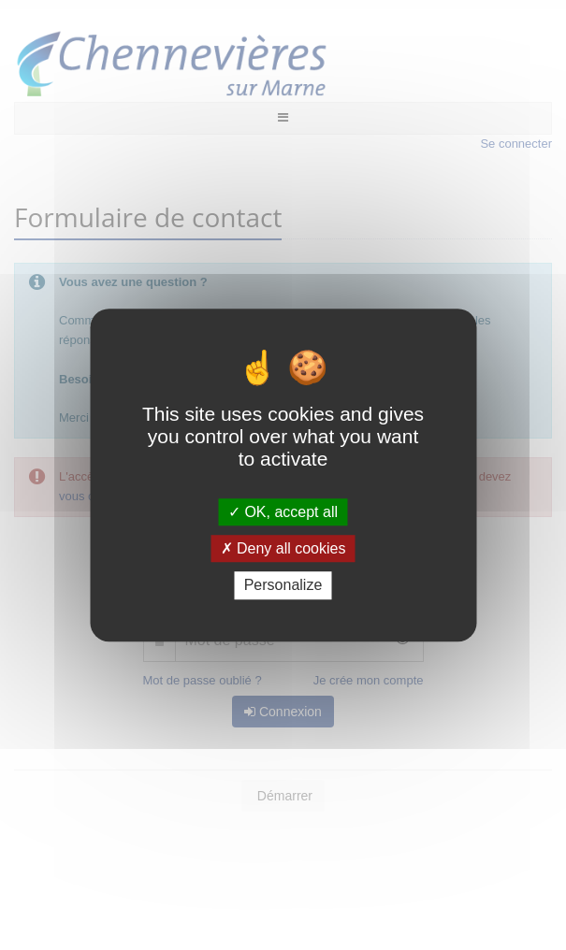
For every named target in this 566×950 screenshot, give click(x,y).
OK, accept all (283, 512)
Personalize (283, 586)
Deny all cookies (283, 548)
